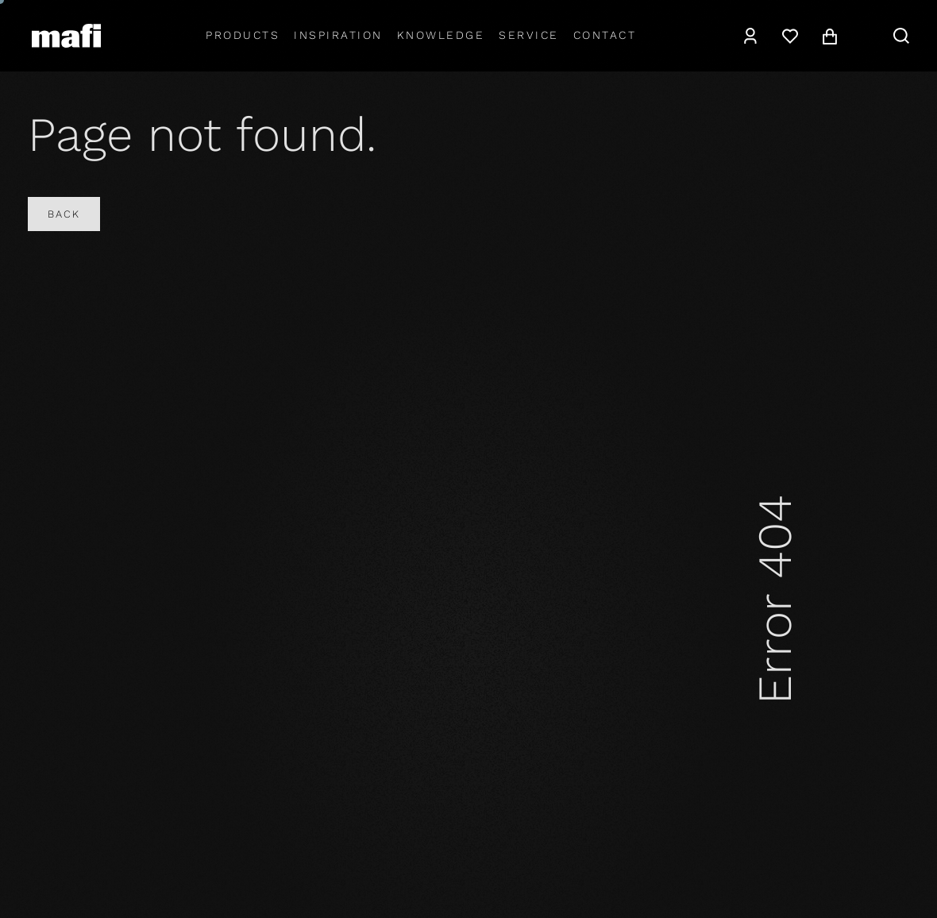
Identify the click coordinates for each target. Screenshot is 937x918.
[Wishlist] (790, 35)
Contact (605, 35)
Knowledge (441, 35)
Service (529, 35)
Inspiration (338, 35)
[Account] (750, 35)
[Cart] (830, 35)
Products (243, 35)
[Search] (901, 35)
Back (64, 214)
